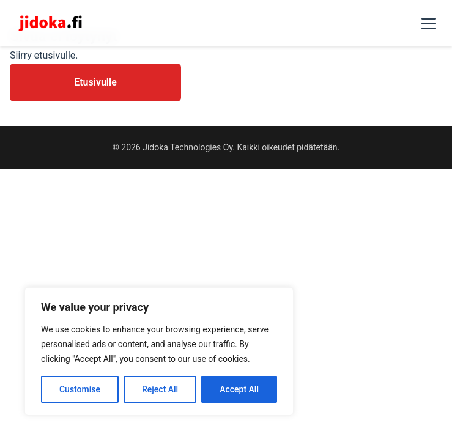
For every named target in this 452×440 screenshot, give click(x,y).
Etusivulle (95, 82)
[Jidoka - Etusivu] (50, 23)
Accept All (239, 389)
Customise (79, 389)
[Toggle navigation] (428, 23)
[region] (159, 351)
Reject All (160, 389)
